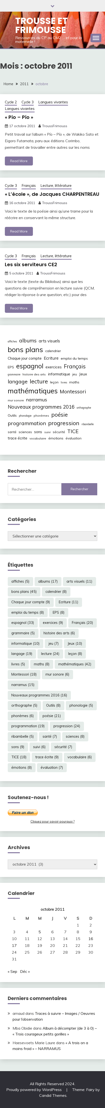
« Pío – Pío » (19, 117)
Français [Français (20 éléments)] (75, 366)
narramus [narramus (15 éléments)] (36, 400)
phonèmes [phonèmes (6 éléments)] (41, 415)
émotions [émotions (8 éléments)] (55, 438)
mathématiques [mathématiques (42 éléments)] (33, 390)
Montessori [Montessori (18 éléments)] (73, 391)
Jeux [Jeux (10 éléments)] (83, 374)
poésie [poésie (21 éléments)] (59, 414)
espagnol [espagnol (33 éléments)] (29, 366)
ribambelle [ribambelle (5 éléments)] (88, 424)
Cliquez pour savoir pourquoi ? (52, 821)
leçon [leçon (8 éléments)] (54, 382)
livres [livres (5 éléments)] (64, 382)
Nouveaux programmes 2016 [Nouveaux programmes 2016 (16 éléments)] (41, 407)
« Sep (12, 971)
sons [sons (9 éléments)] (38, 432)
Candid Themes (53, 1095)
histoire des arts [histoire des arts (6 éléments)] (34, 374)
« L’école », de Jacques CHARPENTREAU (52, 194)
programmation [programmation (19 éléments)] (27, 423)
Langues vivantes (53, 102)
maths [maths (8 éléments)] (74, 382)
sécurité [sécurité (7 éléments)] (59, 432)
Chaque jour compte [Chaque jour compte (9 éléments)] (25, 358)
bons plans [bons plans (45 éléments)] (25, 349)
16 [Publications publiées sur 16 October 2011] (90, 938)
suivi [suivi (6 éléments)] (47, 432)
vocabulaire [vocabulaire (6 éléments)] (38, 438)
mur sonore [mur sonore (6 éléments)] (16, 400)
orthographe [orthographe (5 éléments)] (84, 407)
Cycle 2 (11, 102)
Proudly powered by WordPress (34, 1089)
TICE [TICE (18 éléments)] (73, 431)
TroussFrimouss (54, 126)
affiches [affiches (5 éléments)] (12, 341)
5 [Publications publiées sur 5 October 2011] (39, 931)
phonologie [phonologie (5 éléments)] (25, 415)
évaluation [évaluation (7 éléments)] (74, 438)
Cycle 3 (28, 102)
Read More (19, 161)
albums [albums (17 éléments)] (28, 340)
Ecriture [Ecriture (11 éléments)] (51, 358)
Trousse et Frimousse (41, 25)
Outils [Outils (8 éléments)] (12, 415)
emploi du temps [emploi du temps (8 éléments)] (74, 358)
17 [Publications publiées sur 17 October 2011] (14, 945)
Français (29, 185)
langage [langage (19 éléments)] (18, 381)
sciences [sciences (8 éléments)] (25, 432)
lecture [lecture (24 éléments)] (39, 381)
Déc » (25, 971)
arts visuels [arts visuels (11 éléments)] (49, 340)
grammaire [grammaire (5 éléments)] (14, 374)
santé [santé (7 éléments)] (12, 432)
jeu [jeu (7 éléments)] (74, 374)
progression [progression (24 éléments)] (63, 423)
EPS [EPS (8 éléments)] (11, 367)
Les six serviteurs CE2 (31, 264)
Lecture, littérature (56, 185)
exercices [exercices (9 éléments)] (53, 367)
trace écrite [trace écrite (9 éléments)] (17, 438)
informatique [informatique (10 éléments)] (59, 374)
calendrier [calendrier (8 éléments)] (53, 351)
